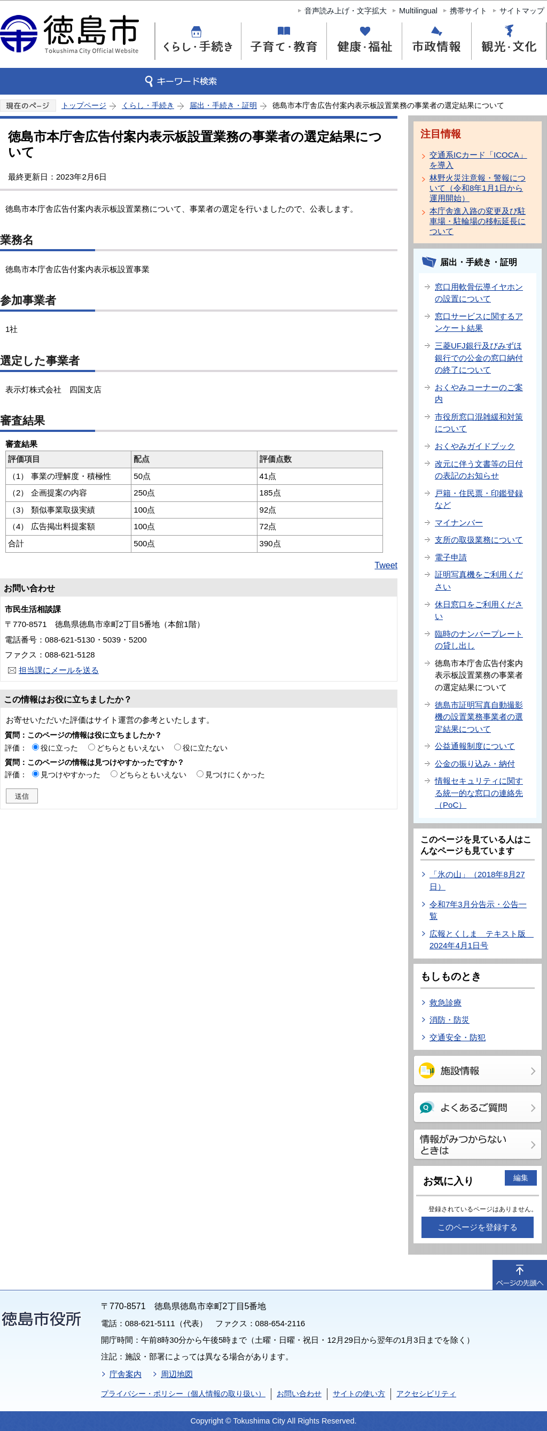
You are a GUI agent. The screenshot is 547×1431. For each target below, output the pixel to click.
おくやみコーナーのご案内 (479, 393)
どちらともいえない (130, 748)
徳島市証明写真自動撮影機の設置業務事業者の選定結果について (479, 716)
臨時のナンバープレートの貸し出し (479, 640)
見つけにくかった (235, 774)
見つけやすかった (70, 774)
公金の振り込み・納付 (475, 763)
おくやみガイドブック (475, 446)
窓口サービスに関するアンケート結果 (479, 322)
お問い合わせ (299, 1393)
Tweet (385, 565)
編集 (520, 1177)
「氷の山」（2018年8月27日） (477, 880)
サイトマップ (521, 10)
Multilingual (418, 10)
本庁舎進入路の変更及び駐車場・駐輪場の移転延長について (477, 221)
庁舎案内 (126, 1374)
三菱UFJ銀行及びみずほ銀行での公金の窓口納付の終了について (479, 357)
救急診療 (445, 1002)
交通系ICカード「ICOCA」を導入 (478, 159)
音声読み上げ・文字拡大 (345, 10)
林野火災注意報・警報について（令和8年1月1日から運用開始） (477, 188)
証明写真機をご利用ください (479, 580)
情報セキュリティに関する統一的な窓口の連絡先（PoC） (479, 792)
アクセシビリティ (426, 1393)
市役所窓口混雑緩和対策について (479, 423)
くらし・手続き (148, 105)
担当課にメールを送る (59, 670)
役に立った (59, 748)
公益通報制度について (475, 746)
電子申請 (451, 557)
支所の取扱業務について (479, 539)
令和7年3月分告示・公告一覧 (478, 910)
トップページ (83, 105)
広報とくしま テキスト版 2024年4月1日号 (481, 939)
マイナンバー (459, 522)
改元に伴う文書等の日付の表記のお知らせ (479, 470)
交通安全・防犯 (457, 1037)
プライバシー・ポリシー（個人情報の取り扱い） (183, 1393)
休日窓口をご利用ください (479, 610)
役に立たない (205, 748)
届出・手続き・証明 (223, 105)
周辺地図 (177, 1374)
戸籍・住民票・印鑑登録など (479, 499)
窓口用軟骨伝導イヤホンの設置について (479, 293)
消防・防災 (449, 1019)
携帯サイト (468, 10)
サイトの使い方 (359, 1393)
